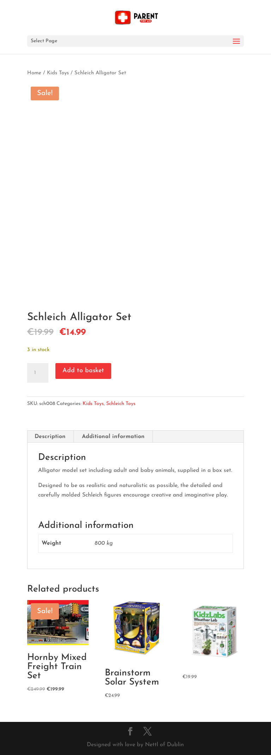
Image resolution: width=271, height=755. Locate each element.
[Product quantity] (37, 373)
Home (34, 73)
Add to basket (83, 370)
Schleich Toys (121, 403)
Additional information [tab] (113, 436)
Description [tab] (50, 436)
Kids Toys (58, 73)
